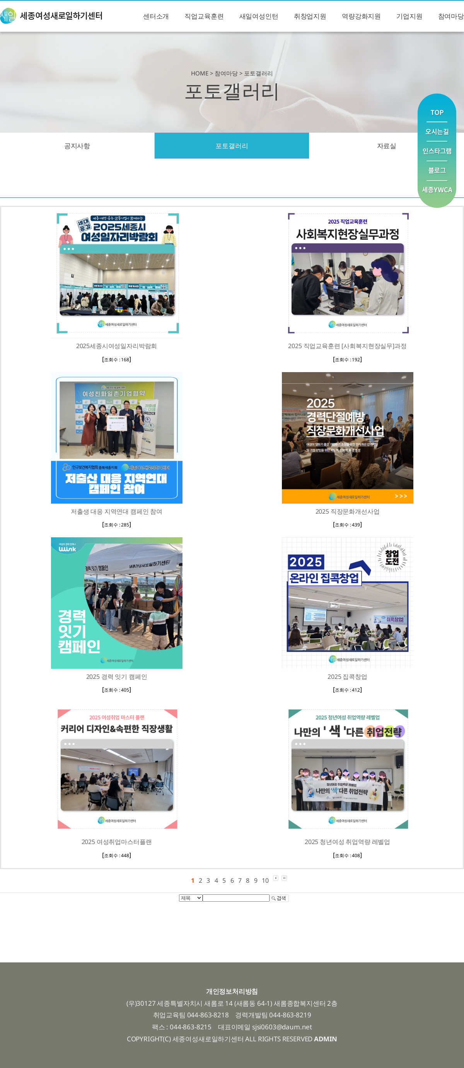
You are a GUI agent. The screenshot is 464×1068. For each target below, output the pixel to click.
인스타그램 (437, 151)
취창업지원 (310, 16)
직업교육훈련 (203, 16)
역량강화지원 (361, 16)
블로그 (437, 171)
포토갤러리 (231, 145)
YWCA (437, 194)
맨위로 (437, 107)
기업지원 (409, 16)
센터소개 (156, 16)
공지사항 (77, 145)
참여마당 (451, 16)
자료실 (387, 145)
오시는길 (437, 132)
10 (265, 880)
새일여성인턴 (258, 16)
